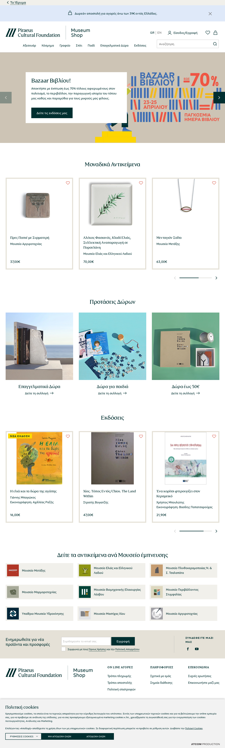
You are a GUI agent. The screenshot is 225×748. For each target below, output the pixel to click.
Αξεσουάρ (29, 45)
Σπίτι (79, 45)
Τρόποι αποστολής (119, 683)
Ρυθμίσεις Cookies (146, 741)
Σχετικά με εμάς (160, 676)
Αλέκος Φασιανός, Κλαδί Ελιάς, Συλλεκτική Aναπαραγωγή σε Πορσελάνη (107, 242)
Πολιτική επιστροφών (121, 689)
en (159, 33)
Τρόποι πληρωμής (119, 676)
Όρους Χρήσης (97, 649)
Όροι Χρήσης (101, 740)
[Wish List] (68, 183)
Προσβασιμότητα (176, 740)
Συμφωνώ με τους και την (100, 649)
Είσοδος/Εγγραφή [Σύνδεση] (185, 33)
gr (152, 33)
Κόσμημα (48, 45)
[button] (6, 97)
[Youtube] (196, 649)
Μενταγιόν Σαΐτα (169, 237)
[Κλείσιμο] (210, 13)
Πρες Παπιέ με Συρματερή (29, 237)
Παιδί (91, 45)
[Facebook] (187, 649)
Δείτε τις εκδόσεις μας (52, 113)
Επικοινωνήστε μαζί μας (203, 683)
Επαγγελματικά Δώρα (114, 45)
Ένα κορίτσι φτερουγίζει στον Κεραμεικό (178, 493)
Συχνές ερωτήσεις (199, 676)
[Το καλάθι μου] (215, 32)
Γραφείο (65, 45)
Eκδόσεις (140, 45)
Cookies (122, 740)
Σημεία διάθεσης (161, 683)
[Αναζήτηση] (181, 44)
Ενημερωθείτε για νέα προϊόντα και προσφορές (28, 642)
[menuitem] (29, 45)
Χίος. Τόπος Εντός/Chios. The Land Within (109, 493)
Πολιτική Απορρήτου (127, 649)
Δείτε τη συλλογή (36, 393)
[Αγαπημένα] (208, 32)
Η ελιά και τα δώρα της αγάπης (33, 491)
